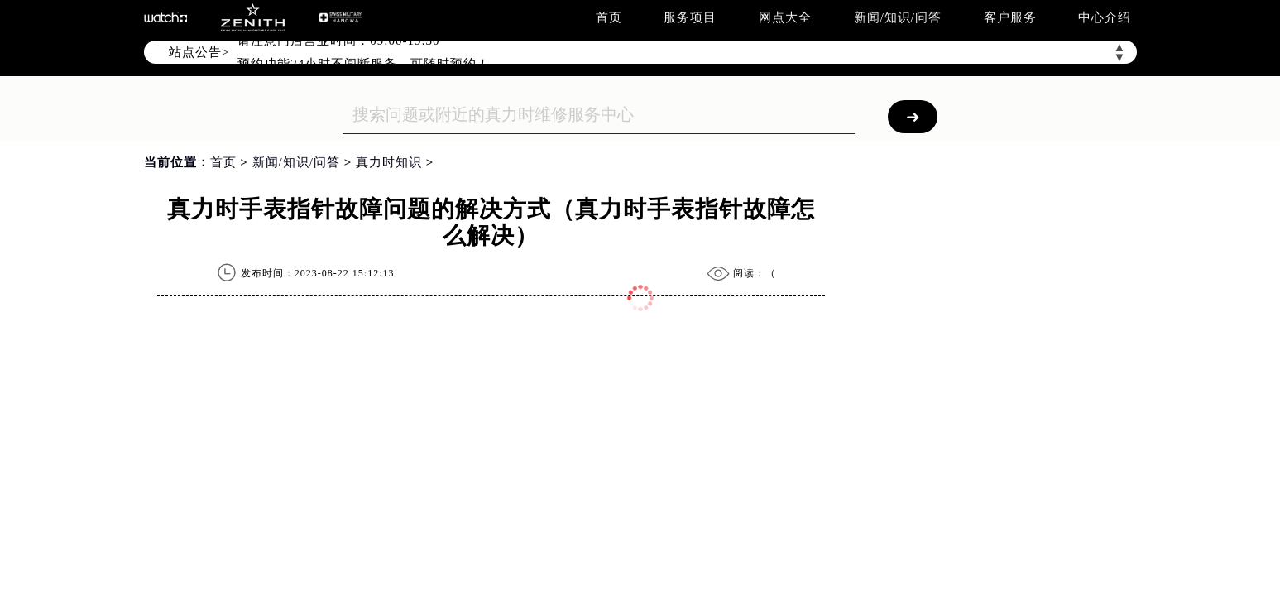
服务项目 (690, 17)
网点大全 (785, 17)
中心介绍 (1104, 17)
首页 (609, 17)
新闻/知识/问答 (898, 17)
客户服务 (1010, 17)
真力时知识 (389, 162)
